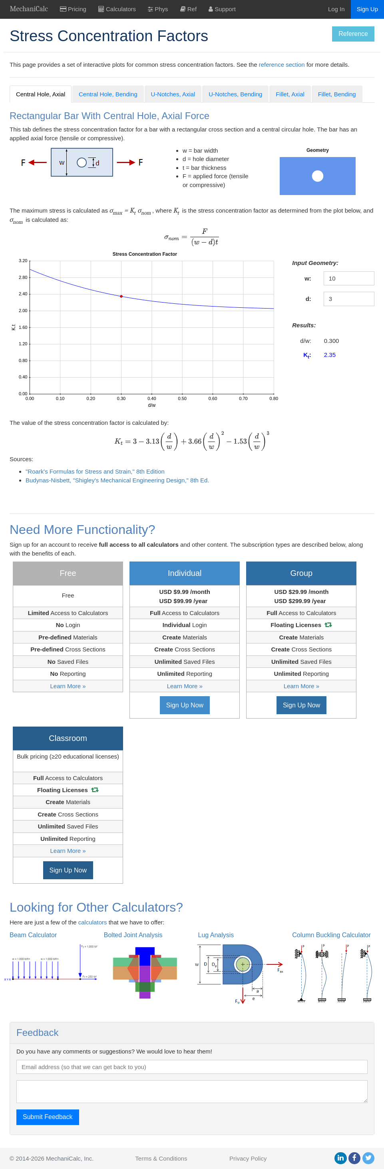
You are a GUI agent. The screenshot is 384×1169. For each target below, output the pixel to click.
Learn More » (68, 686)
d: (308, 298)
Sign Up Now (184, 705)
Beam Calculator (33, 935)
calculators (92, 922)
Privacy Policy (248, 1158)
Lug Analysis (216, 935)
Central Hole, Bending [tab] (108, 94)
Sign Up (367, 9)
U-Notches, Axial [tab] (173, 94)
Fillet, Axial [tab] (290, 94)
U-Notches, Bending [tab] (235, 94)
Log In (336, 9)
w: (307, 278)
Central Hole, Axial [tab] (40, 94)
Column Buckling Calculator (331, 935)
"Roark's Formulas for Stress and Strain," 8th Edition (95, 471)
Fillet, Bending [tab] (337, 94)
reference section (282, 64)
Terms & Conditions (161, 1158)
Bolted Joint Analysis (133, 935)
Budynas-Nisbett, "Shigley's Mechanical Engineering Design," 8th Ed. (117, 480)
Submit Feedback (48, 1116)
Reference (353, 33)
